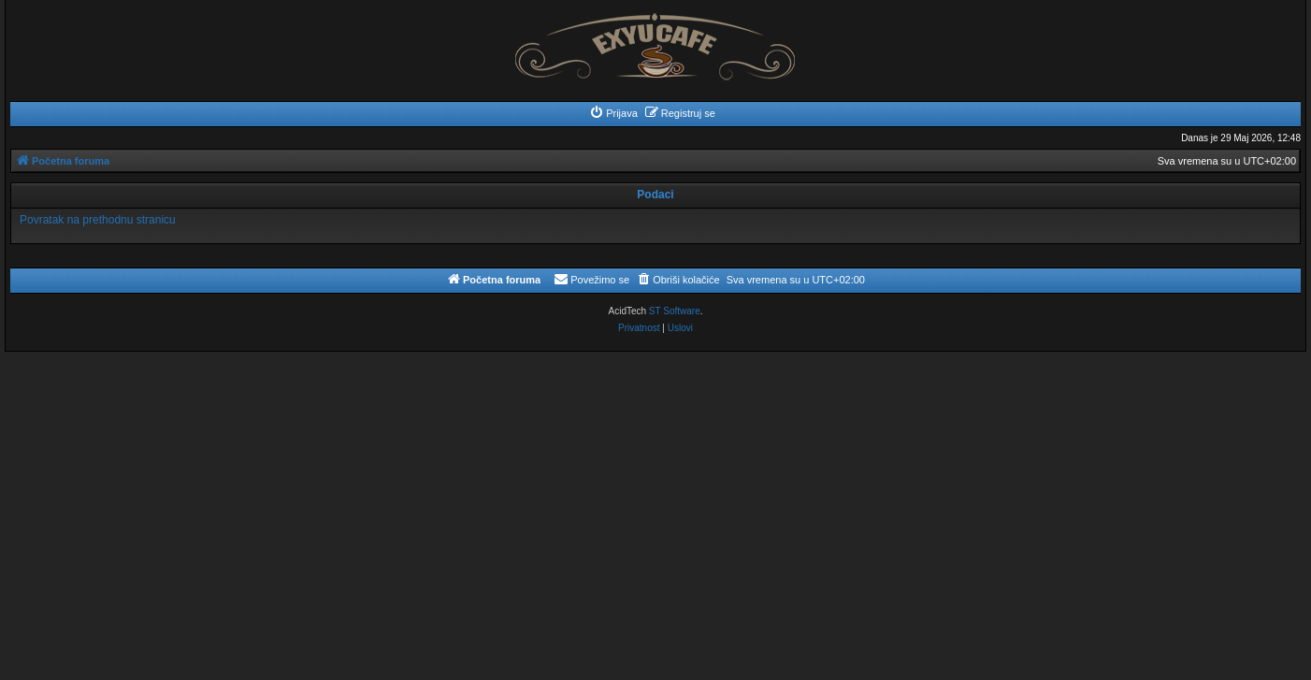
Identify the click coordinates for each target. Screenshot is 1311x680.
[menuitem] (613, 113)
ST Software (674, 311)
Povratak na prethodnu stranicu (98, 219)
